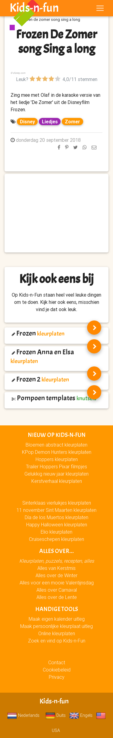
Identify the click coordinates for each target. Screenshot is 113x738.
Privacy (56, 677)
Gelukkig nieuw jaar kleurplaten (56, 474)
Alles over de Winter (56, 575)
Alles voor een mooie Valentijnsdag (57, 583)
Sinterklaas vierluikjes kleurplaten (56, 503)
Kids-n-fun (34, 7)
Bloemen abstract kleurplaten (56, 445)
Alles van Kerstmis (56, 568)
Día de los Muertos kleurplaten (56, 517)
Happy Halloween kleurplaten (56, 525)
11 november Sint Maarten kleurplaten (56, 510)
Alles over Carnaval (56, 590)
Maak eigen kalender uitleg (57, 619)
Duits (56, 715)
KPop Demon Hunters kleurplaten (56, 452)
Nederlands (23, 715)
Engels (81, 715)
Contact (56, 662)
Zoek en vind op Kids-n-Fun (56, 641)
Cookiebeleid (57, 670)
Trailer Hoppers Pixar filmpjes (56, 466)
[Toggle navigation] (100, 8)
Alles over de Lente (56, 597)
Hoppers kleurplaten (57, 459)
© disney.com (18, 72)
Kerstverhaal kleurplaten (56, 481)
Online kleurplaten (56, 633)
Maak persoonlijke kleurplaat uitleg (56, 626)
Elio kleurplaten (56, 532)
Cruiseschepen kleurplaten (56, 539)
